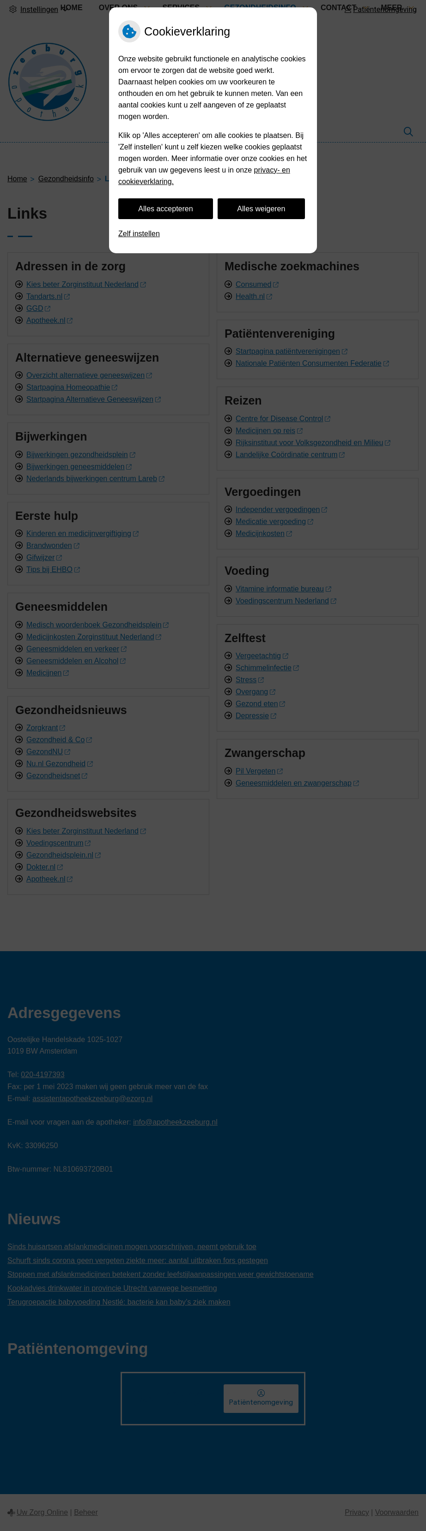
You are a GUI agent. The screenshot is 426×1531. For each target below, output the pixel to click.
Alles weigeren (261, 209)
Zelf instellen (139, 234)
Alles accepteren (165, 209)
